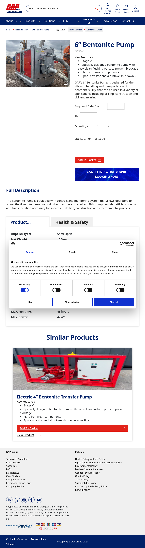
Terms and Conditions (17, 459)
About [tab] (115, 252)
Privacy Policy (13, 462)
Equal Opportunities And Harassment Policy (98, 462)
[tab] (27, 222)
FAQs (9, 469)
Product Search (21, 29)
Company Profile (15, 486)
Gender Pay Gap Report (87, 472)
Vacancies (11, 465)
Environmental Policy (86, 465)
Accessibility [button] (37, 539)
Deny (31, 302)
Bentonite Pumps (94, 29)
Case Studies (13, 476)
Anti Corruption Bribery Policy (91, 486)
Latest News (12, 472)
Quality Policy (82, 476)
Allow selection (72, 302)
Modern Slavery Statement (89, 469)
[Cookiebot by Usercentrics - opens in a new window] (121, 244)
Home (8, 29)
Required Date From (88, 106)
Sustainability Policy (85, 483)
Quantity (80, 126)
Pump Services (75, 29)
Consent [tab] (30, 252)
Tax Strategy (81, 479)
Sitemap (10, 544)
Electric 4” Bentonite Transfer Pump (54, 397)
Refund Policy (82, 489)
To (76, 116)
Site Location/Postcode (90, 139)
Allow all (114, 302)
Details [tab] (72, 252)
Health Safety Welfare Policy (90, 459)
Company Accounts (16, 479)
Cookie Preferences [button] (16, 539)
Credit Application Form (18, 483)
